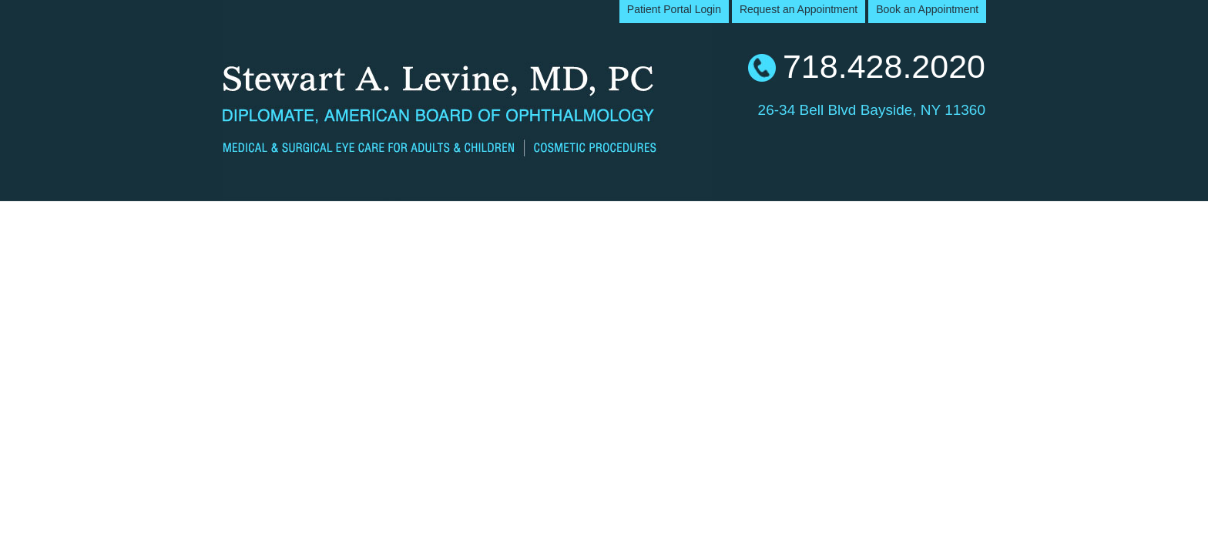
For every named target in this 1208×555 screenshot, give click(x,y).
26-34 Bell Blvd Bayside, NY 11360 (871, 108)
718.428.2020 (884, 66)
